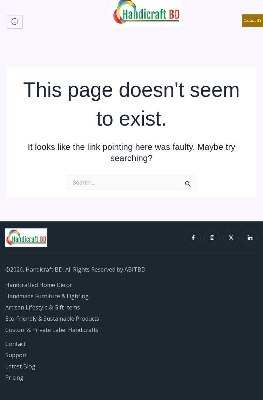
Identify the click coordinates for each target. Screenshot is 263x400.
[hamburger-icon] (15, 21)
